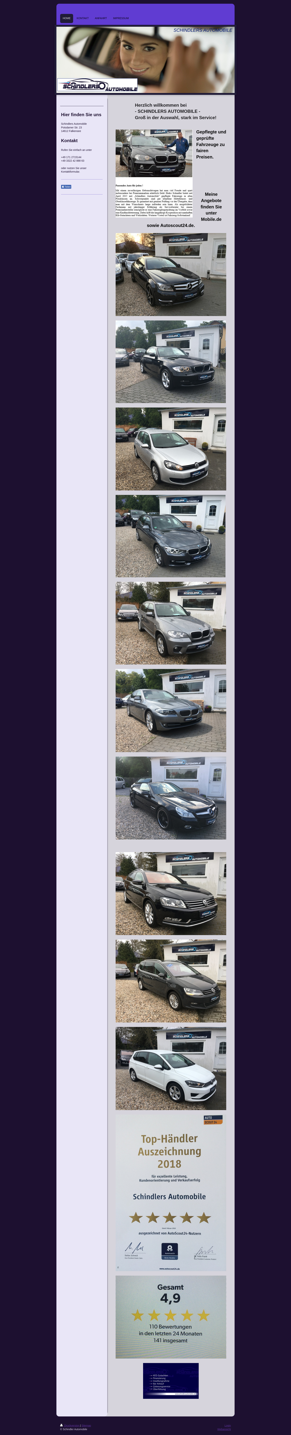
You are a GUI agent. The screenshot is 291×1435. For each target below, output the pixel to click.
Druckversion (70, 1425)
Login (228, 1425)
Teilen (66, 187)
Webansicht (224, 1429)
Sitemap (86, 1425)
